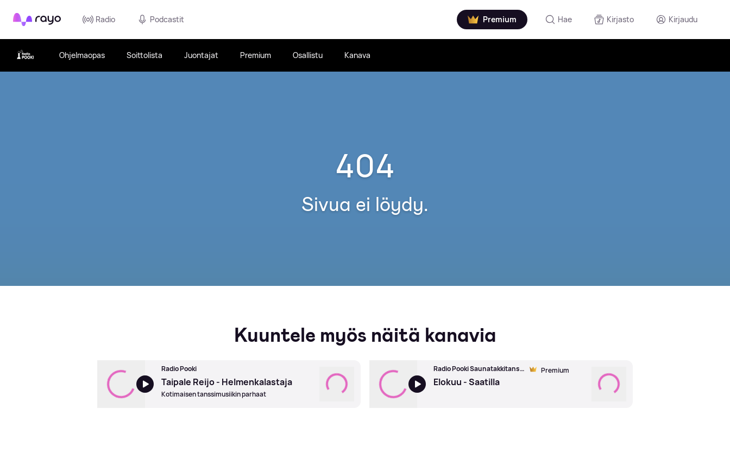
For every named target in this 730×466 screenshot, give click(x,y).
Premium (255, 55)
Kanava (357, 55)
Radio (99, 19)
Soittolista (144, 55)
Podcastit (160, 19)
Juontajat (201, 55)
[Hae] (558, 19)
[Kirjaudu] (676, 19)
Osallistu (308, 55)
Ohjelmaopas (82, 55)
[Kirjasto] (614, 19)
